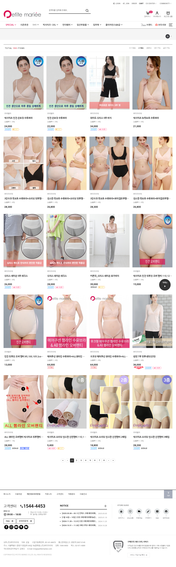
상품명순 (145, 48)
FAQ (9, 522)
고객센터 (60, 495)
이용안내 (83, 495)
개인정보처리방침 (33, 495)
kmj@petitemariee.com (42, 550)
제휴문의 (71, 495)
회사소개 (7, 495)
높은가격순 (166, 48)
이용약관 (18, 495)
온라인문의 (25, 522)
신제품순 (137, 48)
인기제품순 (127, 48)
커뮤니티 (48, 495)
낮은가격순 (155, 48)
